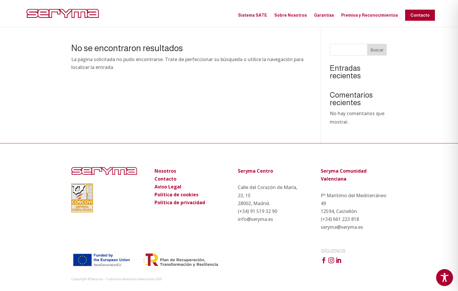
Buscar (377, 50)
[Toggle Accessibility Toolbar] (445, 278)
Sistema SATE (252, 15)
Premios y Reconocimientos (369, 15)
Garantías (324, 15)
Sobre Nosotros (290, 15)
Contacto (420, 15)
